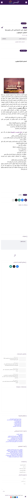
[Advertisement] (14, 14)
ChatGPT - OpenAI (19, 434)
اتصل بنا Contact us (22, 468)
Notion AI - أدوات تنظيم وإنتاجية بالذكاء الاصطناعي (14, 441)
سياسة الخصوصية (22, 472)
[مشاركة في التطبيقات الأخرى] (13, 200)
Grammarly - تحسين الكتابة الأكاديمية (16, 452)
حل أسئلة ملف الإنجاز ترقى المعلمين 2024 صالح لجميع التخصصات (11, 359)
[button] (22, 200)
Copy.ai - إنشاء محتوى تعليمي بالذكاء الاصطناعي (14, 453)
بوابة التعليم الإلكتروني (17, 422)
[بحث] (2, 2)
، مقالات (25, 27)
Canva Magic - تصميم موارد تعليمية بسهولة (15, 451)
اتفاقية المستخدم (22, 470)
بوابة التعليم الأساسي (17, 424)
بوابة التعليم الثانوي (18, 425)
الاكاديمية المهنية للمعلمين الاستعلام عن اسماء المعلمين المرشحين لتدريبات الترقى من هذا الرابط (10, 376)
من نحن (24, 466)
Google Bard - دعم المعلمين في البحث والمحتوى (14, 450)
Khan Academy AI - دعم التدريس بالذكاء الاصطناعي (14, 455)
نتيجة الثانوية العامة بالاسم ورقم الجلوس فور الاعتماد (10, 382)
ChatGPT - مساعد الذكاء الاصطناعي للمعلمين (14, 449)
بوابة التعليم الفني (18, 421)
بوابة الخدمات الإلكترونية (17, 426)
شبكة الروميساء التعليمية (9, 495)
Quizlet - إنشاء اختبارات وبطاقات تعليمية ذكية (14, 456)
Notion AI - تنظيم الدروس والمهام (16, 454)
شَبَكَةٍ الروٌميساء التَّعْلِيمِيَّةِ (16, 132)
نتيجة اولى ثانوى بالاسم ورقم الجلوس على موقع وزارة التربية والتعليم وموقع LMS (11, 365)
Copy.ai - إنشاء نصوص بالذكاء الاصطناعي (15, 440)
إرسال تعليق (23, 241)
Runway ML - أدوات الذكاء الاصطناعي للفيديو (15, 437)
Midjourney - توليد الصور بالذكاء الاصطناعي (15, 436)
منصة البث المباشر (18, 423)
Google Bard (20, 435)
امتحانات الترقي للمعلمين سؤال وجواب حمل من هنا (10, 370)
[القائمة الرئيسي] (26, 2)
